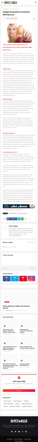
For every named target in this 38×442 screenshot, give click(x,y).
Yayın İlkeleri (27, 439)
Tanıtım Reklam (18, 439)
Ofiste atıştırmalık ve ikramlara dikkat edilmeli (27, 347)
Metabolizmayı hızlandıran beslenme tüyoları (26, 331)
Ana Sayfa (5, 9)
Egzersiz (26, 401)
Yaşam (5, 406)
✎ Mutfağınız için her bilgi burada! (13, 209)
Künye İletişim (19, 441)
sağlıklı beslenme (27, 406)
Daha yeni (5, 268)
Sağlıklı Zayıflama (14, 9)
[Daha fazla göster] (25, 218)
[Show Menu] (2, 2)
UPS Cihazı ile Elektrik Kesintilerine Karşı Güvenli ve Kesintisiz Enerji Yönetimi (10, 366)
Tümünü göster (31, 242)
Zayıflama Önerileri (22, 213)
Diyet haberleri (17, 401)
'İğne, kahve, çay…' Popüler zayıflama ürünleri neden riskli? (9, 331)
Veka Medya (13, 226)
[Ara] (36, 2)
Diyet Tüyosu (7, 401)
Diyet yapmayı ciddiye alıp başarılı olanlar (16, 307)
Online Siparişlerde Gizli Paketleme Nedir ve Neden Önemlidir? (10, 348)
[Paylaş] (34, 19)
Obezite (17, 403)
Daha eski (33, 268)
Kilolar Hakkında (8, 403)
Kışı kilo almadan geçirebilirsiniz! (25, 364)
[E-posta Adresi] (19, 387)
